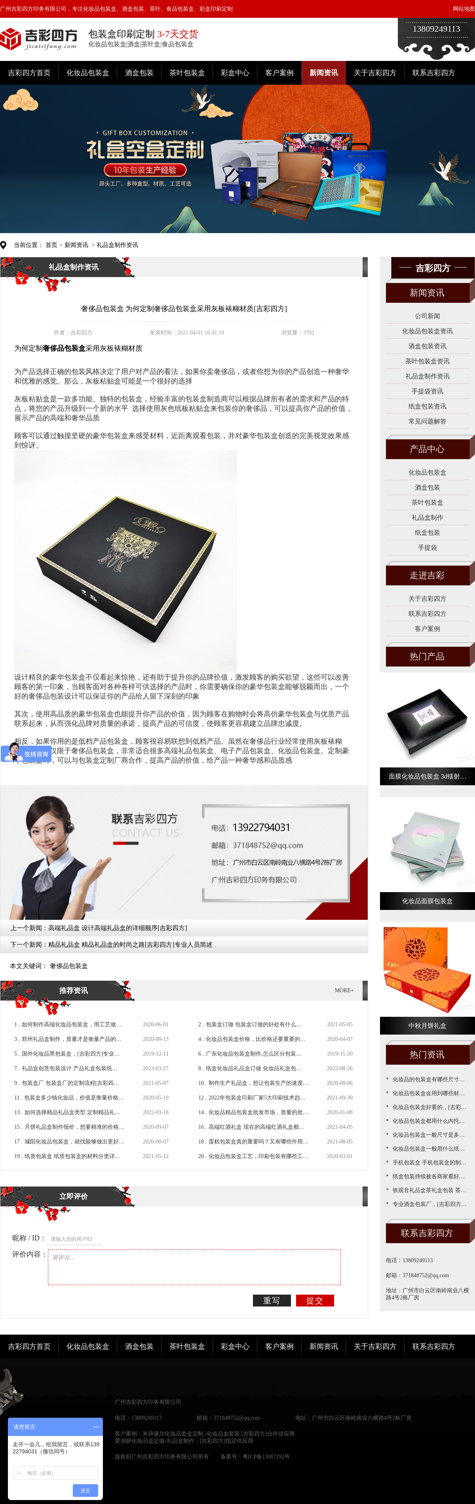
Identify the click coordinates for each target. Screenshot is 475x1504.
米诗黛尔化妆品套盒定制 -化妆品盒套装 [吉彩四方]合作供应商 (218, 1434)
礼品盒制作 (427, 517)
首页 (51, 245)
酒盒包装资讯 (427, 346)
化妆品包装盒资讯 (427, 331)
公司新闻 (427, 316)
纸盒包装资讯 (427, 406)
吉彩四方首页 (29, 73)
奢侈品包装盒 (69, 966)
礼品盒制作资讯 (117, 245)
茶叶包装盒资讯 (427, 361)
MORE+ (344, 990)
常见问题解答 (427, 421)
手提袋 (427, 547)
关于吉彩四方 (375, 73)
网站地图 (464, 9)
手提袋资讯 (427, 391)
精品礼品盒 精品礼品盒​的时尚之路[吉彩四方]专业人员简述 (130, 944)
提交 (315, 1300)
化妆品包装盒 (87, 73)
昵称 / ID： (29, 1238)
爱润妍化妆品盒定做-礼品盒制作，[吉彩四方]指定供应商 (184, 1441)
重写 (272, 1300)
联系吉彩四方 (433, 73)
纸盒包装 (427, 532)
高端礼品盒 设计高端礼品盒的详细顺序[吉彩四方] (117, 928)
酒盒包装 (139, 73)
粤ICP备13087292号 (266, 1457)
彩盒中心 (235, 73)
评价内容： (30, 1254)
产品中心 (427, 449)
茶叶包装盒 (187, 73)
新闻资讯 (324, 73)
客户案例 (279, 73)
